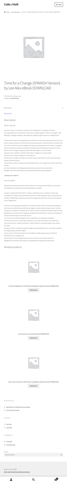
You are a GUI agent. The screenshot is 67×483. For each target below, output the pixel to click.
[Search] (61, 455)
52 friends (9, 441)
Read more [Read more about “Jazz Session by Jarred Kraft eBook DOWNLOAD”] (33, 338)
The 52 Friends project (13, 410)
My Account (11, 479)
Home (8, 12)
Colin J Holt (11, 4)
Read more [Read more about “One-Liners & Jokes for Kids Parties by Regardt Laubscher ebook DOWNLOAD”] (33, 386)
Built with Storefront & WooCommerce (17, 472)
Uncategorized (15, 12)
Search (6, 452)
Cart (51, 478)
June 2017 (9, 427)
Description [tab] (8, 108)
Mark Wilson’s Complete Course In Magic (18, 407)
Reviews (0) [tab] (7, 113)
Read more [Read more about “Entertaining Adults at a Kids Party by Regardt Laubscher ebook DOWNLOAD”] (33, 290)
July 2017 (9, 424)
